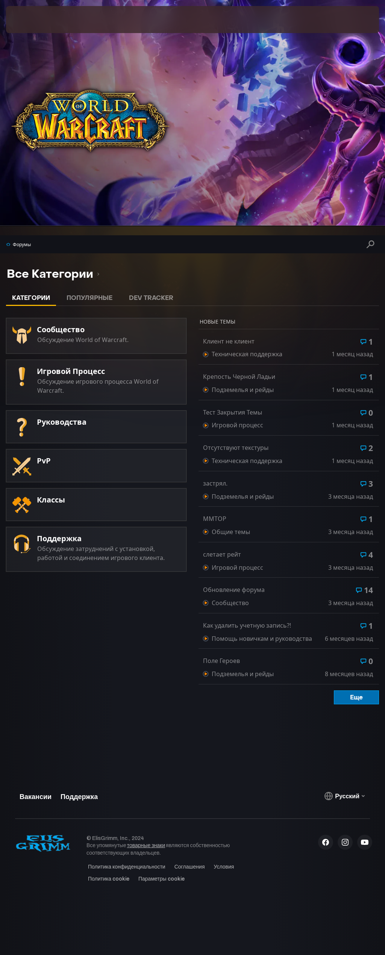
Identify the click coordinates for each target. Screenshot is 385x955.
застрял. (215, 483)
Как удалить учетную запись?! (247, 626)
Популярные (89, 298)
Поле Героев (221, 661)
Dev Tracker (151, 298)
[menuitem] (101, 19)
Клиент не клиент (229, 341)
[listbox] (53, 274)
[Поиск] (370, 244)
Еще (356, 697)
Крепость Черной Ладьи (239, 377)
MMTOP (214, 519)
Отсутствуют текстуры (235, 448)
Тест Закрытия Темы (232, 412)
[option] (50, 274)
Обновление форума (234, 590)
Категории (31, 298)
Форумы (18, 244)
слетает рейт (222, 554)
